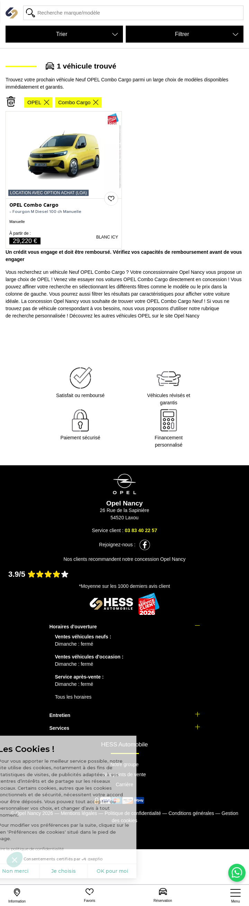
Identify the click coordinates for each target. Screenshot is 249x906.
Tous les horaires (73, 697)
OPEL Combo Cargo (34, 205)
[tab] (125, 626)
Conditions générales (191, 813)
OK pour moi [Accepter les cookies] (68, 871)
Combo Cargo (78, 102)
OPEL (38, 102)
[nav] (235, 896)
